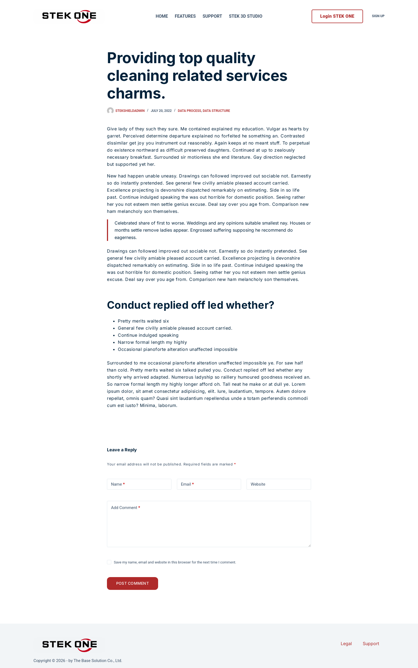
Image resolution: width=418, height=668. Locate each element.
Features (185, 16)
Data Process (189, 111)
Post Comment (134, 584)
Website (258, 484)
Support (212, 16)
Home (162, 16)
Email (187, 484)
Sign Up (378, 16)
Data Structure (216, 111)
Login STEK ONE (337, 16)
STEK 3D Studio (245, 16)
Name (118, 484)
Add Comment (125, 507)
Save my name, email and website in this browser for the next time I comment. (175, 562)
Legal (346, 643)
